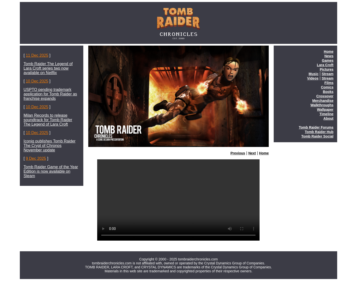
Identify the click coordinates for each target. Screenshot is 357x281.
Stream (327, 74)
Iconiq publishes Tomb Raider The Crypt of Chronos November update (50, 145)
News (328, 56)
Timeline (326, 114)
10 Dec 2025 (37, 81)
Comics (327, 87)
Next (252, 153)
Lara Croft (325, 65)
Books (328, 92)
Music (314, 74)
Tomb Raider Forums (316, 127)
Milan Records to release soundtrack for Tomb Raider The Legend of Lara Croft (48, 119)
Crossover (324, 96)
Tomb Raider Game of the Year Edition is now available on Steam (51, 171)
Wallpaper (325, 110)
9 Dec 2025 (36, 158)
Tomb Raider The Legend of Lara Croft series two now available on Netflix (48, 68)
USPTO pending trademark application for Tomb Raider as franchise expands (50, 94)
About (328, 118)
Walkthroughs (321, 105)
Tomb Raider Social (317, 136)
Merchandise (322, 101)
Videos (313, 78)
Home (264, 153)
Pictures (326, 69)
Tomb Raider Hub (319, 132)
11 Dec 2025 (37, 55)
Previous (238, 153)
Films (328, 83)
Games (327, 60)
